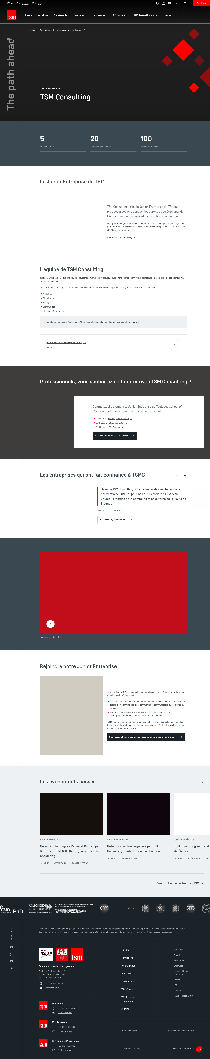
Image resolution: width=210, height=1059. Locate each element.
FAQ (175, 985)
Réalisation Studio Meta (183, 1048)
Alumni (125, 1009)
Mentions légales (129, 1031)
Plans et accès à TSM (183, 996)
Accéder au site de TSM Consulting (111, 435)
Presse (177, 980)
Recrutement (180, 960)
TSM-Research (128, 989)
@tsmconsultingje (118, 423)
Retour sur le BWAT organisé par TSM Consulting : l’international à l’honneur (134, 848)
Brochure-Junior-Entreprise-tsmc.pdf (66, 342)
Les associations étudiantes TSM (70, 30)
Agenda (177, 955)
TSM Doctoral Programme (128, 999)
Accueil (32, 30)
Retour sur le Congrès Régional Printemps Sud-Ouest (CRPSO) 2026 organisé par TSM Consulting (69, 851)
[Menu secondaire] (201, 15)
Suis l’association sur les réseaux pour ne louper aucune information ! (142, 737)
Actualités (178, 950)
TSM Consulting (116, 427)
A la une (45, 863)
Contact (177, 990)
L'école (125, 950)
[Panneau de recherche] (184, 15)
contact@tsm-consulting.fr (120, 418)
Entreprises (127, 973)
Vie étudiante (46, 30)
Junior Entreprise (79, 863)
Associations (60, 863)
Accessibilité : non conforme (181, 1031)
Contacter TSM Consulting (119, 237)
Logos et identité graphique (181, 973)
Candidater (201, 3)
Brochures (178, 966)
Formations (127, 957)
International (127, 981)
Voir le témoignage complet (116, 519)
